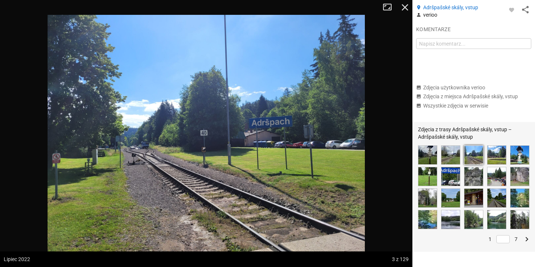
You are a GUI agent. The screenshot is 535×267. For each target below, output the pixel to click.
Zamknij (405, 7)
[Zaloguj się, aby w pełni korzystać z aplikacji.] (512, 10)
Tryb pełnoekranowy (390, 7)
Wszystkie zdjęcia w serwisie (452, 106)
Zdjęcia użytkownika (450, 87)
